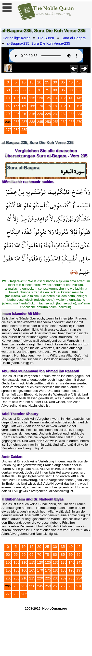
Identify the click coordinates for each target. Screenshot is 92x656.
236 (16, 122)
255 (56, 122)
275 (9, 130)
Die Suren (46, 38)
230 (56, 114)
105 (16, 98)
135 (63, 98)
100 (9, 98)
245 (40, 122)
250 (48, 122)
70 (39, 90)
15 (31, 82)
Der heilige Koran (16, 38)
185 (63, 106)
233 (71, 114)
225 (48, 114)
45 (78, 82)
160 (24, 106)
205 (16, 114)
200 (9, 114)
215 (32, 114)
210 (24, 114)
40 (71, 82)
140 (71, 98)
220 (40, 114)
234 (79, 114)
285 (24, 130)
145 (79, 98)
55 (16, 90)
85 (63, 90)
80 (55, 90)
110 (24, 98)
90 (71, 90)
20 (39, 82)
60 (24, 90)
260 (63, 122)
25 (47, 82)
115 (32, 98)
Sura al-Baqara (74, 38)
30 (55, 82)
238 (32, 122)
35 (63, 82)
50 (8, 90)
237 (24, 122)
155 (16, 106)
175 (48, 106)
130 (56, 98)
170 (40, 106)
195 (79, 106)
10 (24, 82)
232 (63, 114)
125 (48, 98)
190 (71, 106)
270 (79, 122)
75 (47, 90)
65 (31, 90)
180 (56, 106)
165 (32, 106)
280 (16, 130)
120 (40, 98)
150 (9, 106)
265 (71, 122)
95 (78, 90)
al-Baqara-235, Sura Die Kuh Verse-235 (38, 43)
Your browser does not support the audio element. (46, 55)
